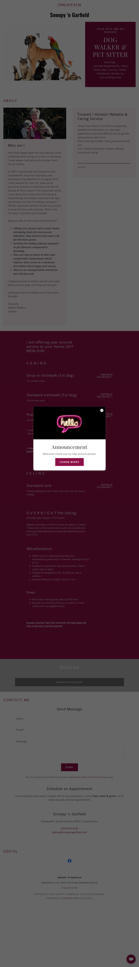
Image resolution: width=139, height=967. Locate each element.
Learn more (69, 462)
